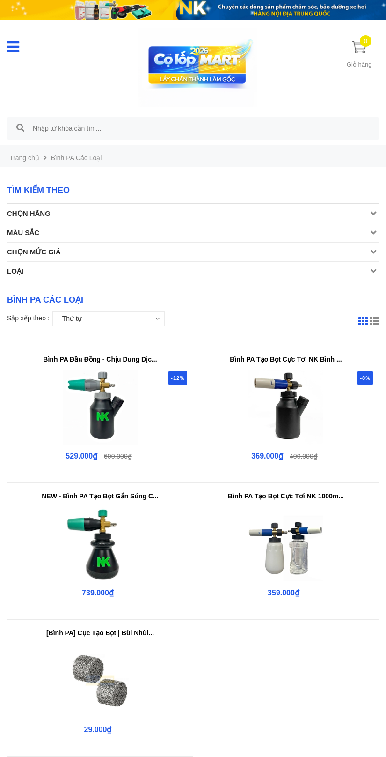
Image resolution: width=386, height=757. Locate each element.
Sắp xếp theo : (28, 318)
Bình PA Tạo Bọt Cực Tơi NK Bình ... (286, 359)
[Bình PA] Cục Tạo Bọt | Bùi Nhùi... (100, 633)
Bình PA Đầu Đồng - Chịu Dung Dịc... (100, 359)
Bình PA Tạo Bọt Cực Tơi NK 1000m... (286, 496)
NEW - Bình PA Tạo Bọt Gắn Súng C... (100, 496)
